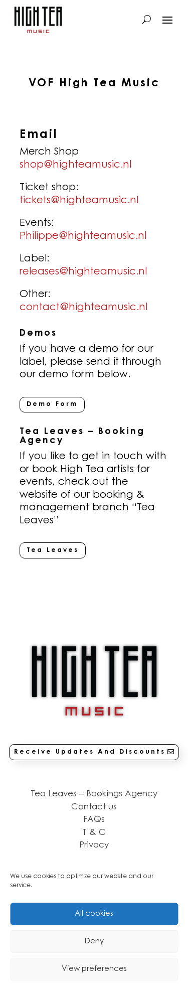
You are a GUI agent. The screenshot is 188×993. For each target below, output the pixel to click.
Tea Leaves (53, 550)
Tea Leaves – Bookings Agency (94, 794)
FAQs (94, 819)
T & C (94, 832)
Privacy (94, 845)
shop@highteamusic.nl (75, 165)
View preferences (94, 969)
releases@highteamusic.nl (83, 272)
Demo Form (52, 404)
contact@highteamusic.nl (83, 308)
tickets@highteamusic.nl (79, 201)
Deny (94, 941)
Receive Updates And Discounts (89, 752)
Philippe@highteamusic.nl (83, 236)
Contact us (94, 807)
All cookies (94, 914)
